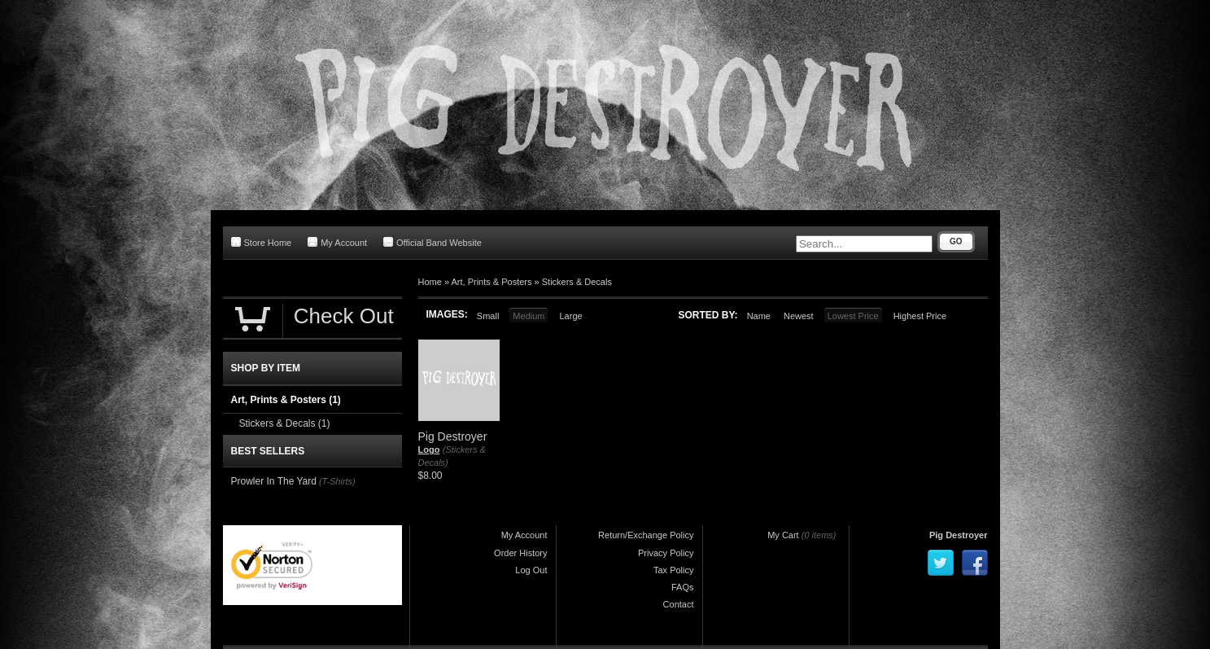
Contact (678, 604)
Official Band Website (432, 242)
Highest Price (919, 316)
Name (759, 316)
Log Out (531, 570)
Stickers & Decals (577, 282)
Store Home (261, 242)
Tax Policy (673, 570)
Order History (520, 553)
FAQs (682, 587)
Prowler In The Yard (274, 481)
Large (570, 316)
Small (488, 316)
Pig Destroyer (958, 535)
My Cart (783, 535)
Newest (799, 316)
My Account (337, 242)
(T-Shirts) (337, 481)
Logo (429, 449)
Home (430, 282)
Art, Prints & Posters (491, 282)
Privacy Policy (665, 553)
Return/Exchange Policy (645, 535)
